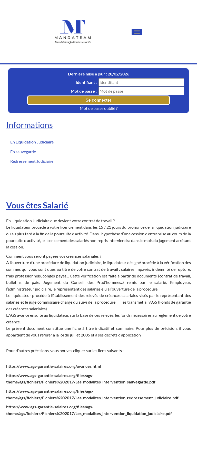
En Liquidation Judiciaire (32, 141)
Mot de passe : (84, 91)
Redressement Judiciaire (31, 161)
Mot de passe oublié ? (98, 108)
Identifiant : (86, 82)
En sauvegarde (23, 151)
